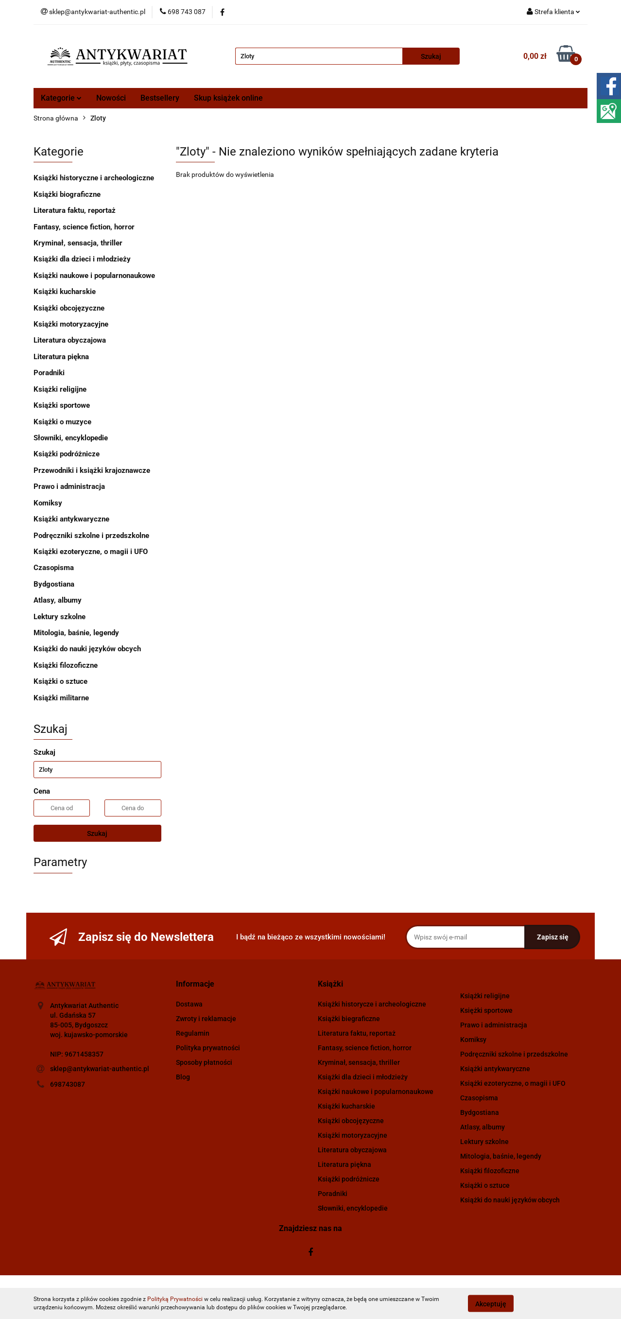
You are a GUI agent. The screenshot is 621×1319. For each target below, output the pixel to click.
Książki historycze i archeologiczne (372, 1004)
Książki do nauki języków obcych (87, 648)
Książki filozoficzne (66, 665)
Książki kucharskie (65, 291)
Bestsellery (159, 98)
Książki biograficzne (67, 194)
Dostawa (189, 1004)
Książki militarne (61, 698)
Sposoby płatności (204, 1062)
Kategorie (61, 98)
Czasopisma (54, 567)
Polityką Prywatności (175, 1299)
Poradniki (49, 372)
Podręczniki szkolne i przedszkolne (91, 535)
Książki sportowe (62, 405)
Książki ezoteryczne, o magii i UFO (91, 551)
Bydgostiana (54, 584)
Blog (183, 1077)
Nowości (111, 98)
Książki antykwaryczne (71, 519)
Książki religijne (60, 389)
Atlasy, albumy (58, 600)
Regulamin (192, 1033)
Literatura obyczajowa (70, 340)
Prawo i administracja (69, 486)
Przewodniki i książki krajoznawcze (92, 470)
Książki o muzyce (62, 421)
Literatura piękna (61, 356)
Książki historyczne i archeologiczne (94, 178)
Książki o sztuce (60, 681)
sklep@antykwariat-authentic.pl (99, 1069)
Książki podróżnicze (67, 454)
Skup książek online (228, 98)
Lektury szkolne (60, 616)
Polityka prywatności (208, 1048)
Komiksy (48, 503)
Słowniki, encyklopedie (71, 438)
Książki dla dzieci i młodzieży (82, 259)
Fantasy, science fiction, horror (84, 227)
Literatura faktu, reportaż (75, 210)
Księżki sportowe (486, 1010)
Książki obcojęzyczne (69, 308)
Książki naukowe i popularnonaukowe (94, 275)
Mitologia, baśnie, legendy (76, 632)
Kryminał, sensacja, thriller (78, 243)
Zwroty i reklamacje (206, 1019)
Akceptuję (490, 1303)
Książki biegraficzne (349, 1019)
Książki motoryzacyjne (71, 324)
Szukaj (97, 833)
